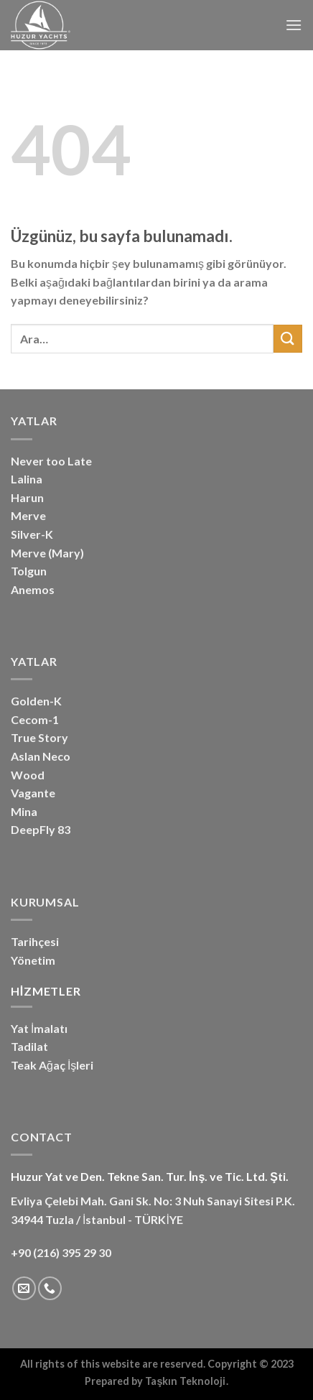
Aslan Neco (40, 756)
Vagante (33, 792)
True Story (39, 737)
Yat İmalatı (39, 1028)
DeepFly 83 (40, 829)
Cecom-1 (35, 719)
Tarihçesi (35, 941)
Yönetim (33, 960)
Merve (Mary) (47, 553)
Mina (24, 811)
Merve (28, 515)
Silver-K (32, 534)
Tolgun (29, 571)
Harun (27, 497)
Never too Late (51, 461)
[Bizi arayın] (50, 1288)
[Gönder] (288, 339)
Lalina (26, 479)
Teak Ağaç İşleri (52, 1065)
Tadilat (29, 1046)
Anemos (33, 589)
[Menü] (293, 24)
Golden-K (36, 701)
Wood (28, 775)
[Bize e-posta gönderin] (24, 1288)
